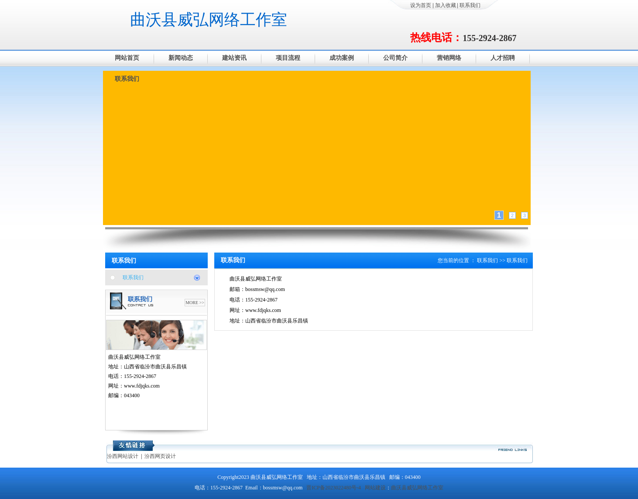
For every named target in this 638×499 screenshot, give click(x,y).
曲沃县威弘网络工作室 (208, 19)
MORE (191, 302)
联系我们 (470, 5)
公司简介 (395, 58)
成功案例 (341, 58)
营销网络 (449, 58)
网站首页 (127, 58)
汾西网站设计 (122, 456)
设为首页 (420, 5)
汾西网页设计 (160, 456)
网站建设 (375, 488)
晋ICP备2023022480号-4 (333, 488)
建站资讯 (234, 58)
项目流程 (288, 58)
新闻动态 (180, 58)
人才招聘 (503, 58)
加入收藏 (445, 5)
